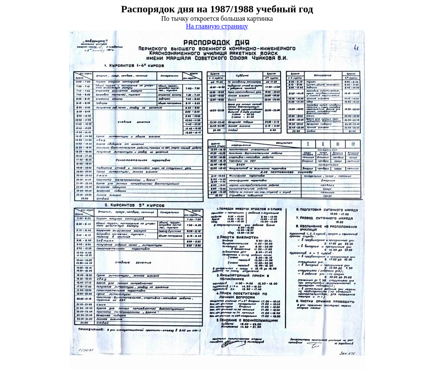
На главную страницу (217, 26)
